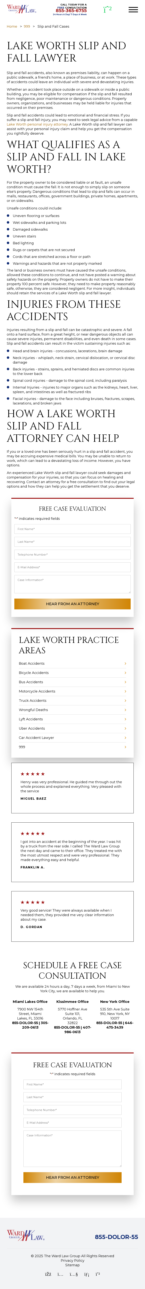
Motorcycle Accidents (37, 691)
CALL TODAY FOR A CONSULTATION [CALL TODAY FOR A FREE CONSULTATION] (70, 9)
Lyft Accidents (31, 719)
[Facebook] (48, 1275)
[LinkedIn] (86, 1275)
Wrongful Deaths (33, 710)
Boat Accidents (32, 663)
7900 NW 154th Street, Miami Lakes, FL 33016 (30, 1013)
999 (27, 26)
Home (12, 26)
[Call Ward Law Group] (116, 1238)
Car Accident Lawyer (36, 738)
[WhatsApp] (107, 9)
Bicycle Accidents (34, 673)
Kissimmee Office (72, 1002)
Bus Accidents (31, 682)
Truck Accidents (32, 701)
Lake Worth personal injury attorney (37, 124)
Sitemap (72, 1265)
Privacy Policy (72, 1261)
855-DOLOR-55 (25, 1023)
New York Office (115, 1002)
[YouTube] (74, 1275)
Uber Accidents (32, 728)
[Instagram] (60, 1275)
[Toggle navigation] (133, 10)
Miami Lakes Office (30, 1002)
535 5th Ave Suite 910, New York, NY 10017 (115, 1013)
